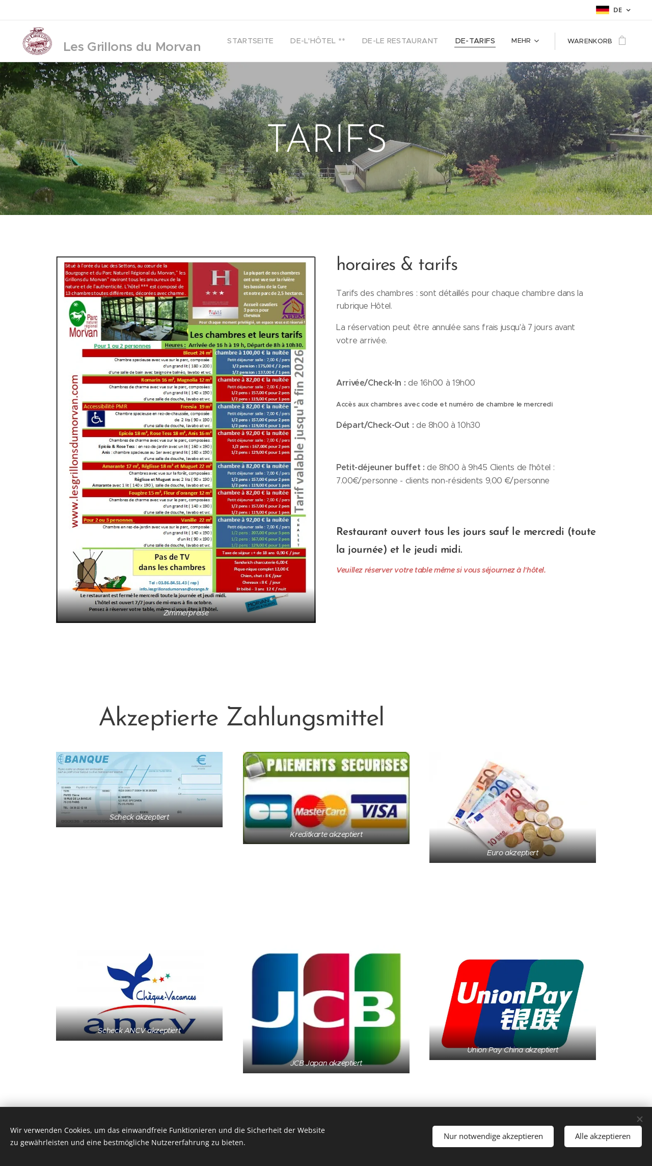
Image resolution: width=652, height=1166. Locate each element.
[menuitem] (273, 41)
